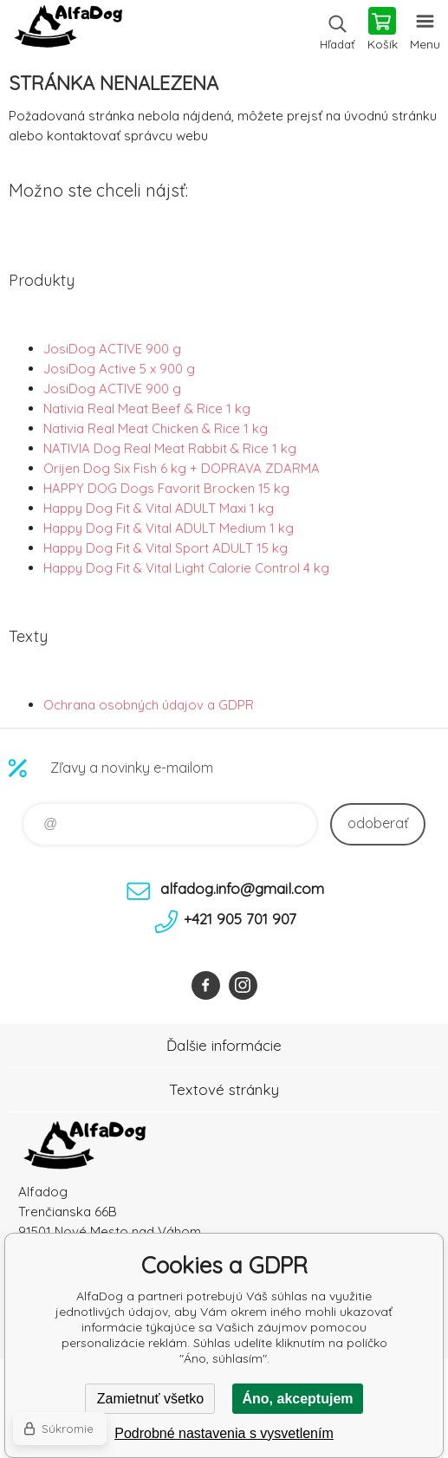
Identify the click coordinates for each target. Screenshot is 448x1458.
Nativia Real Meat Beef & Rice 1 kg (146, 408)
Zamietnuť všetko (150, 1398)
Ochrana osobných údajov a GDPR (148, 705)
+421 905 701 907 (240, 919)
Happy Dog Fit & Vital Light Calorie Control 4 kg (186, 568)
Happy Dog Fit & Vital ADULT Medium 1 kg (168, 528)
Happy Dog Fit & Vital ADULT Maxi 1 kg (158, 508)
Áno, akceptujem (297, 1398)
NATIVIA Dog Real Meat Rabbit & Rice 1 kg (169, 448)
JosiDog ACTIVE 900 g (112, 348)
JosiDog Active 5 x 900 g (119, 368)
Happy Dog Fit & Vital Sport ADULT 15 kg (165, 548)
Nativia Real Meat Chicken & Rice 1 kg (155, 428)
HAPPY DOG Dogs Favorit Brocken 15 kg (166, 488)
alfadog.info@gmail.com (242, 888)
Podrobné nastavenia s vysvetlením (224, 1433)
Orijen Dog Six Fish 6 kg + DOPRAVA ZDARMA (181, 468)
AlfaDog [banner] (68, 30)
